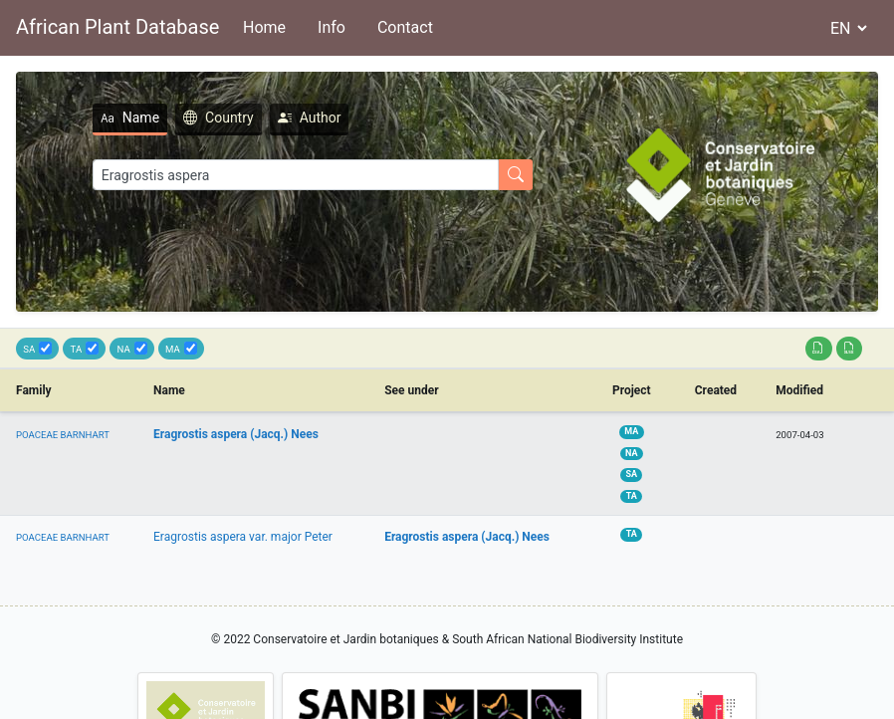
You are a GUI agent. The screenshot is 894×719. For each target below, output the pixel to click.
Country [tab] (218, 117)
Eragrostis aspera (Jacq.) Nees (236, 434)
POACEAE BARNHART (63, 434)
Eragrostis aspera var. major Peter (243, 537)
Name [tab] (130, 117)
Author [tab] (309, 117)
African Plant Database (117, 27)
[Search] (296, 174)
